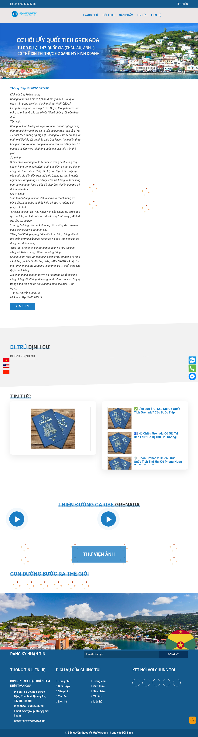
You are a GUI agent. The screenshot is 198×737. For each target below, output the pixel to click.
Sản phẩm (126, 15)
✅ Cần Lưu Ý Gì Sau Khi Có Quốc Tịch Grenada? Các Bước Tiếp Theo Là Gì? (157, 412)
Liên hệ (156, 15)
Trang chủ (90, 15)
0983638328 (23, 3)
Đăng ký (173, 654)
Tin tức (142, 15)
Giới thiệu (108, 15)
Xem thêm (22, 306)
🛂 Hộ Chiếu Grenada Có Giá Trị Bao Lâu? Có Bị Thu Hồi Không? (156, 435)
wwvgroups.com (35, 720)
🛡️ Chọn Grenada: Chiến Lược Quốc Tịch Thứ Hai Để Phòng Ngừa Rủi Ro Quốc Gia (158, 461)
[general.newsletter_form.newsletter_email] (121, 654)
